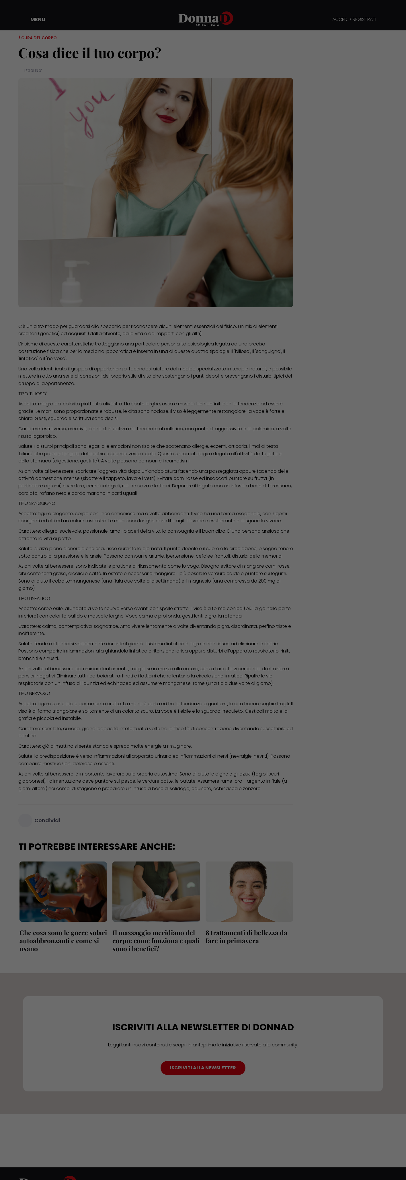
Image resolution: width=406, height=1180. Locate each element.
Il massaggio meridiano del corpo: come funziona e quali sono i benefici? (155, 940)
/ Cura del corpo (37, 38)
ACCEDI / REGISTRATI (354, 20)
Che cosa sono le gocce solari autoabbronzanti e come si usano (62, 940)
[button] (33, 19)
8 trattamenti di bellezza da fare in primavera (245, 936)
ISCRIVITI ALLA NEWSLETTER (203, 1067)
